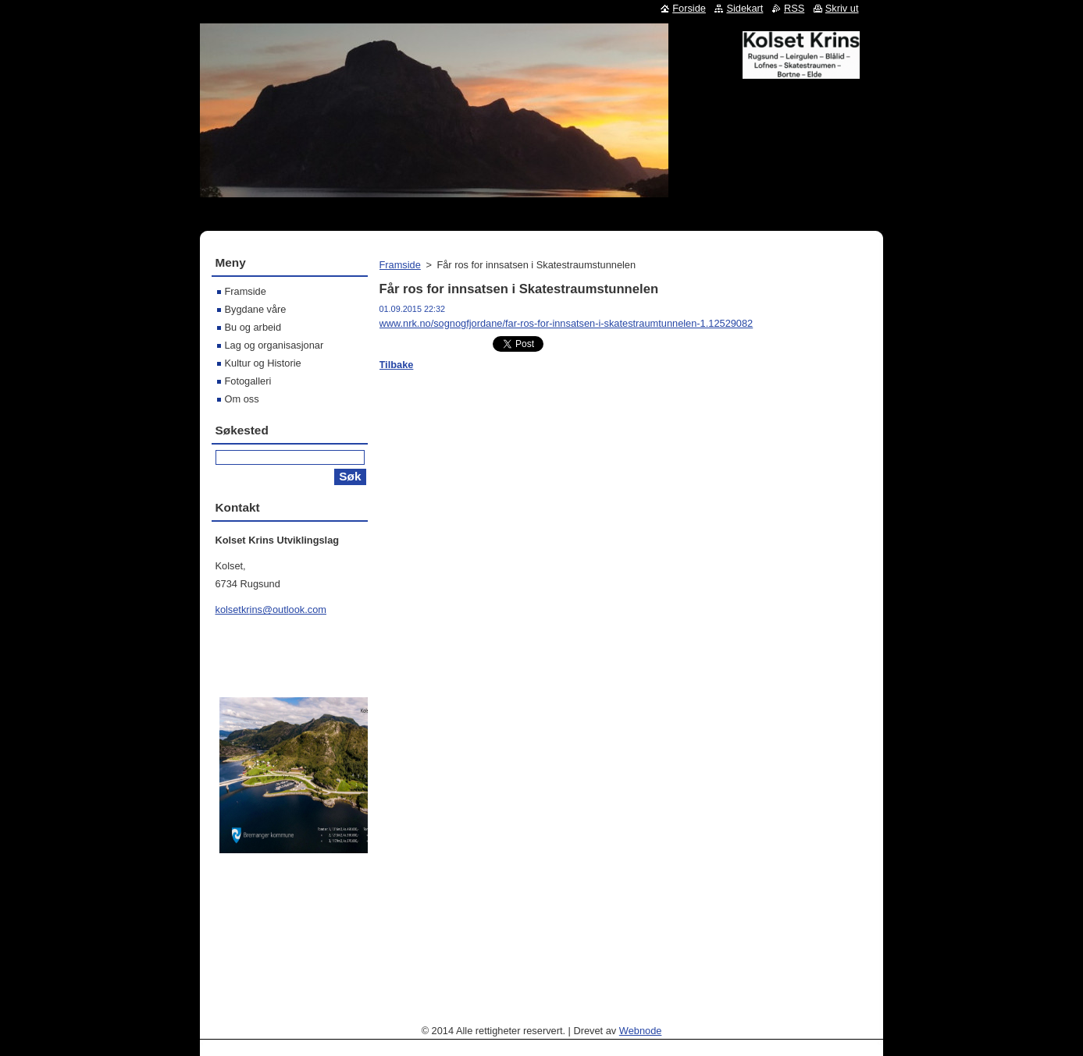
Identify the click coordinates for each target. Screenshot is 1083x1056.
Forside (689, 8)
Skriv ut (842, 8)
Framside (400, 265)
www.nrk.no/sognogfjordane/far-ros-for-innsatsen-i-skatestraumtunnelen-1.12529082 (566, 323)
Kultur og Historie (263, 363)
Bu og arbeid (253, 327)
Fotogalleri (248, 381)
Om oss (242, 399)
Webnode (640, 1031)
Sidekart (744, 8)
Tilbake (396, 364)
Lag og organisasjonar (274, 345)
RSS (794, 8)
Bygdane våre (256, 309)
